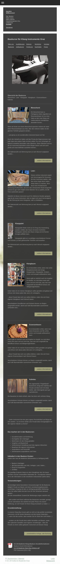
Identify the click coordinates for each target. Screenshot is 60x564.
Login (53, 558)
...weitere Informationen (43, 160)
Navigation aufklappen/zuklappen (30, 3)
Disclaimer (9, 27)
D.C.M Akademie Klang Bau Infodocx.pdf (26, 548)
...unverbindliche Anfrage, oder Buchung (38, 533)
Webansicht (50, 561)
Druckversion (11, 558)
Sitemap (21, 558)
